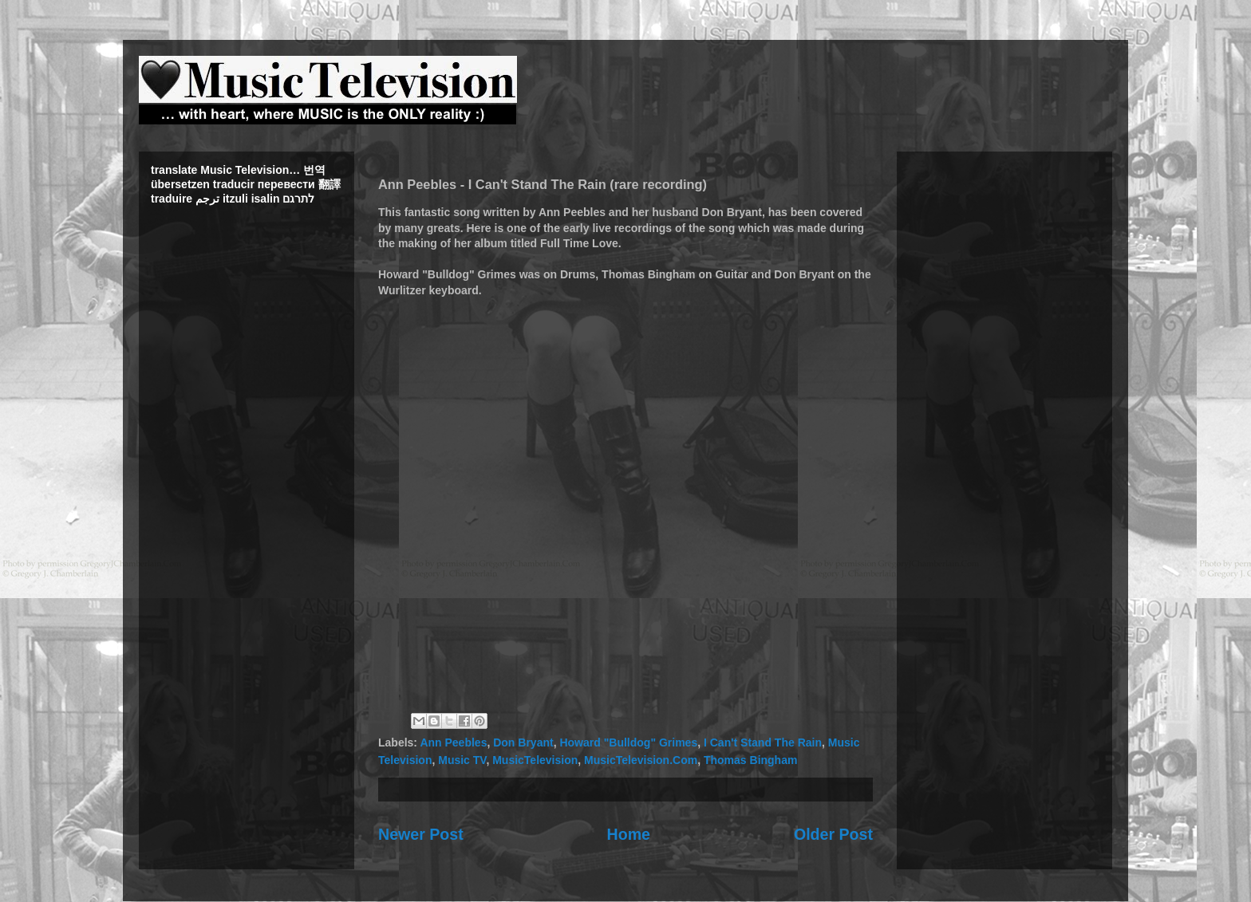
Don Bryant (523, 742)
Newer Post (421, 834)
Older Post (833, 834)
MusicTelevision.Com (640, 760)
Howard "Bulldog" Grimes (628, 742)
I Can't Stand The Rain (763, 742)
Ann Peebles (453, 742)
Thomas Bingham (750, 760)
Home (628, 834)
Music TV (462, 760)
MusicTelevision (535, 760)
